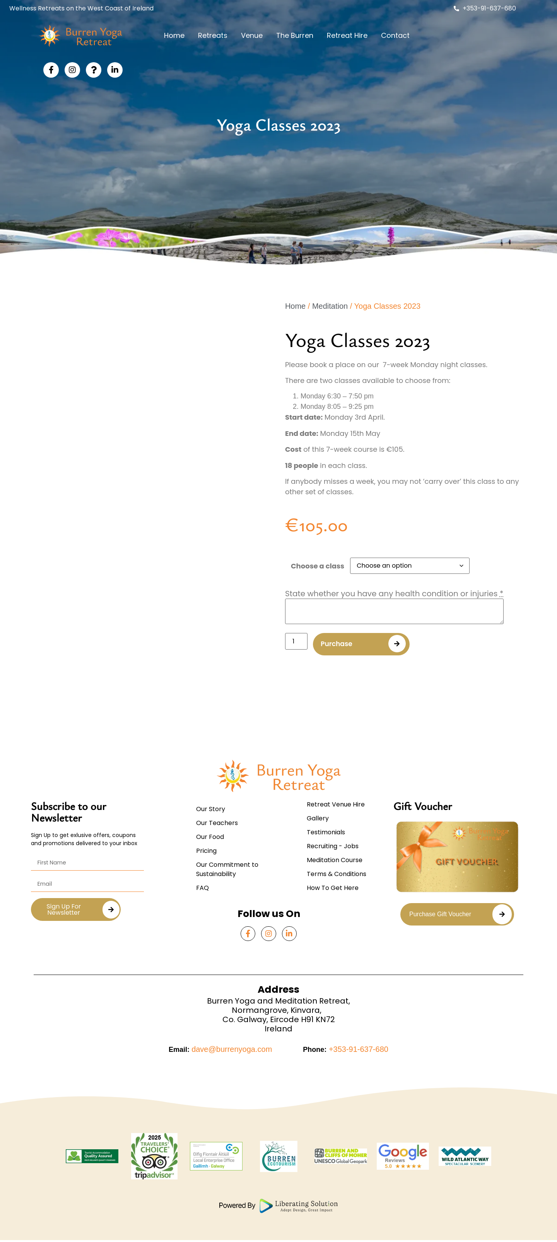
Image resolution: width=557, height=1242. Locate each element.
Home (174, 35)
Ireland (278, 1030)
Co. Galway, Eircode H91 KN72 (278, 1021)
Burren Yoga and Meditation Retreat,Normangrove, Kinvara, (278, 1007)
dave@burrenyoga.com (231, 1051)
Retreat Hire (347, 35)
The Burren (294, 35)
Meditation (330, 306)
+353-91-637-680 (357, 1051)
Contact (395, 35)
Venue (252, 35)
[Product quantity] (296, 641)
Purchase (339, 644)
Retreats (212, 35)
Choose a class (317, 566)
